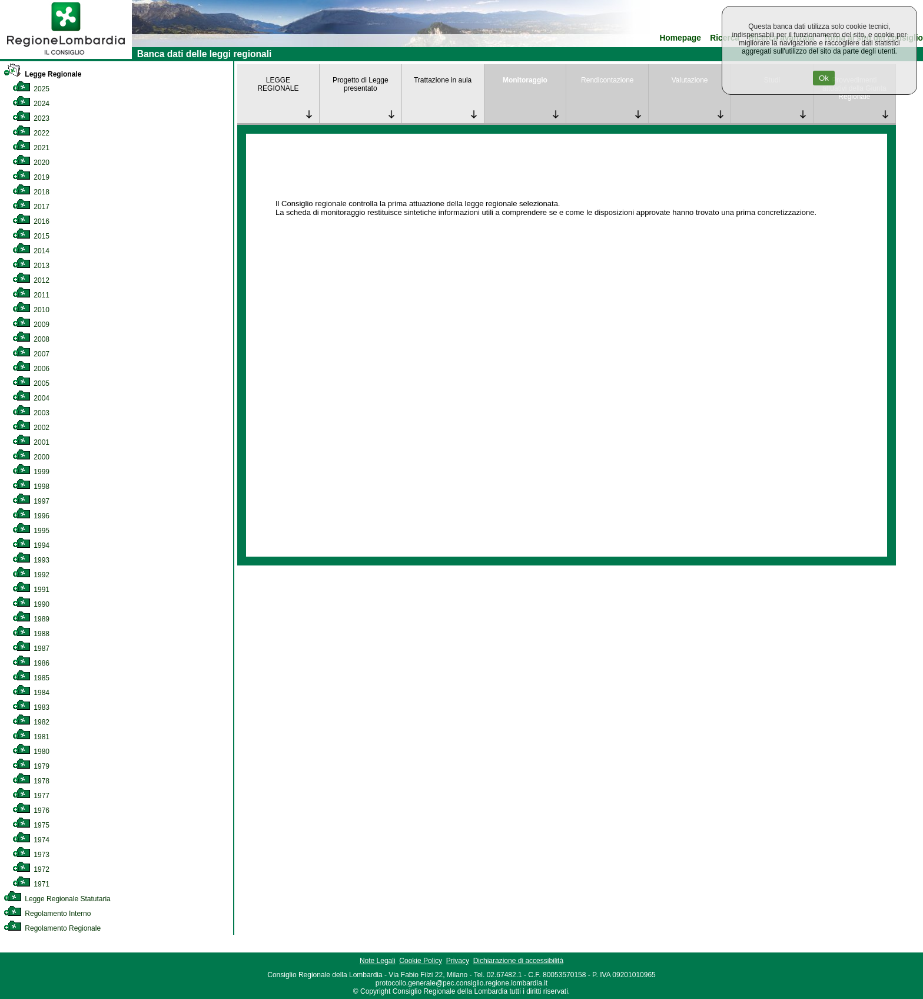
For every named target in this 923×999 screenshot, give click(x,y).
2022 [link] (30, 133)
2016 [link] (30, 221)
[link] (66, 56)
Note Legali (378, 961)
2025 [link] (30, 89)
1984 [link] (30, 693)
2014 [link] (30, 251)
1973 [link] (30, 855)
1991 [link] (30, 589)
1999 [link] (30, 472)
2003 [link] (30, 413)
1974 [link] (30, 840)
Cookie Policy (420, 961)
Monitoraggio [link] (525, 80)
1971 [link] (30, 884)
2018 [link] (30, 192)
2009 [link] (30, 324)
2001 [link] (30, 442)
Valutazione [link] (690, 80)
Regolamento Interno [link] (47, 913)
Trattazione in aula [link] (443, 80)
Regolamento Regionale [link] (52, 928)
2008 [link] (30, 339)
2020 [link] (30, 162)
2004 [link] (30, 398)
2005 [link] (30, 383)
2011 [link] (30, 295)
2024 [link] (30, 104)
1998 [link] (30, 486)
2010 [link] (30, 310)
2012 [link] (30, 280)
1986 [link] (30, 663)
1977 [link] (30, 796)
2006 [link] (30, 369)
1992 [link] (30, 575)
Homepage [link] (680, 38)
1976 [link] (30, 810)
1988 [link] (30, 634)
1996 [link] (30, 516)
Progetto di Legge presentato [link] (361, 84)
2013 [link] (30, 266)
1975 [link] (30, 825)
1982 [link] (30, 722)
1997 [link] (30, 501)
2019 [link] (30, 177)
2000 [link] (30, 457)
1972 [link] (30, 869)
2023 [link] (30, 118)
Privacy (457, 961)
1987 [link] (30, 648)
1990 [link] (30, 604)
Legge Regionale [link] (42, 74)
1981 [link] (30, 737)
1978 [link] (30, 781)
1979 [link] (30, 766)
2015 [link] (30, 236)
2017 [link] (30, 207)
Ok (824, 78)
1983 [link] (30, 707)
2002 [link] (30, 428)
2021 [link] (30, 148)
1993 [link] (30, 560)
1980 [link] (30, 751)
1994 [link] (30, 545)
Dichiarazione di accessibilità (518, 961)
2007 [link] (30, 354)
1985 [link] (30, 678)
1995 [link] (30, 531)
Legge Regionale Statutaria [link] (57, 899)
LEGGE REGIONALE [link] (277, 84)
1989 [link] (30, 619)
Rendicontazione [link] (607, 80)
